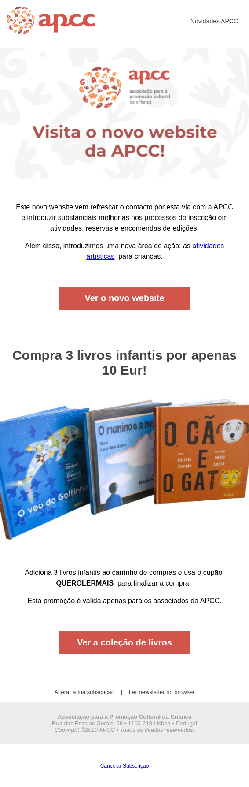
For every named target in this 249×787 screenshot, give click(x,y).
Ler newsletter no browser (162, 692)
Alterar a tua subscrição (84, 692)
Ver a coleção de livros (124, 642)
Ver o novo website (124, 298)
